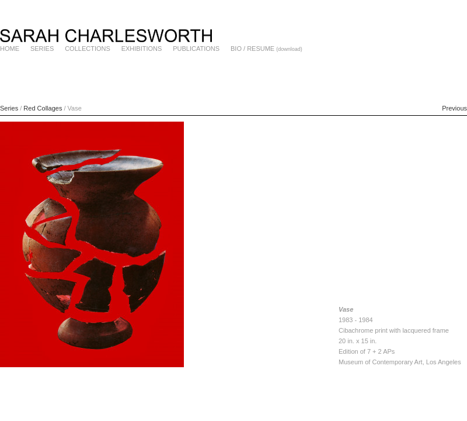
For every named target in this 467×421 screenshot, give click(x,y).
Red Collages (42, 108)
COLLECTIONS (87, 48)
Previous (454, 108)
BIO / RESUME (252, 48)
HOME (9, 48)
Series (9, 108)
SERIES (42, 48)
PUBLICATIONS (196, 48)
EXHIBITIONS (141, 48)
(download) (289, 49)
